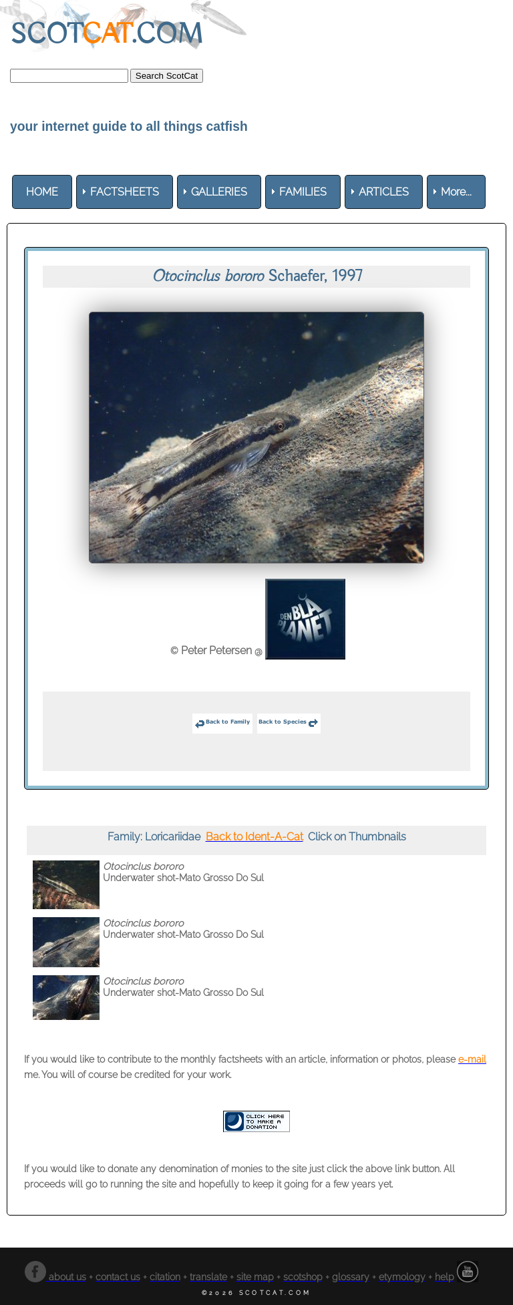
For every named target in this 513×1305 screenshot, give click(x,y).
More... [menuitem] (456, 192)
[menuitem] (42, 192)
